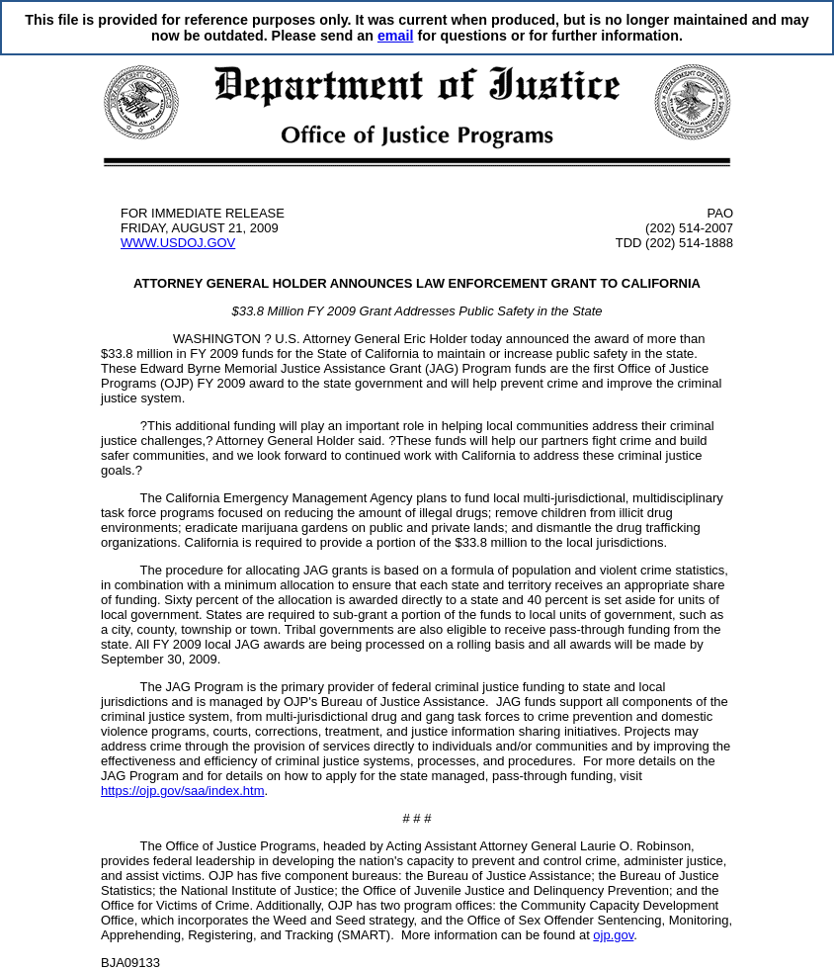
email (395, 36)
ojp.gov (613, 934)
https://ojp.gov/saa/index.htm (182, 790)
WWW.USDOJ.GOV (178, 242)
